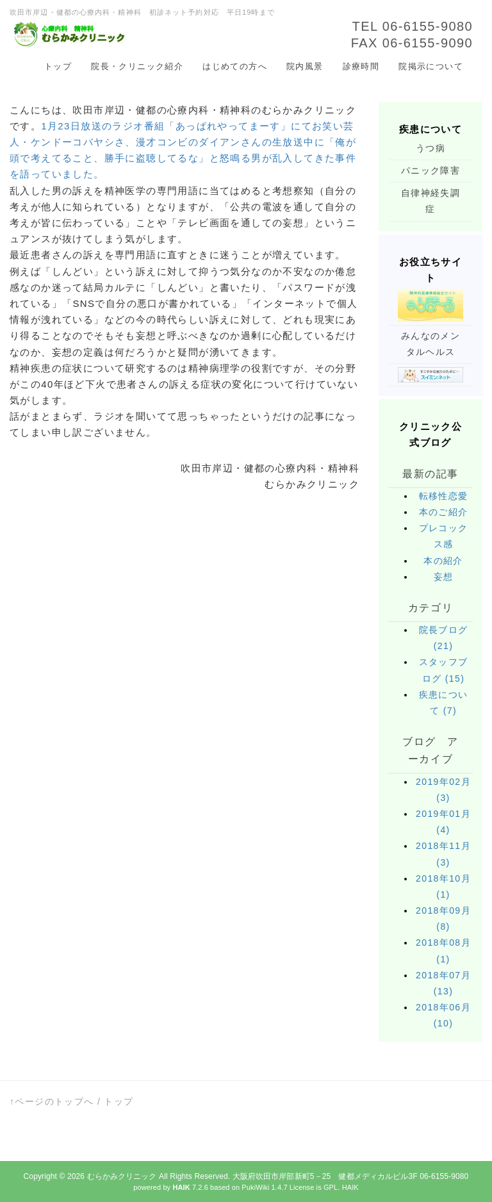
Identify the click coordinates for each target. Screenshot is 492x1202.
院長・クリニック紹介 (137, 66)
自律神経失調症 (430, 201)
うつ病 (430, 148)
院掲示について (430, 66)
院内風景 (305, 66)
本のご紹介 (443, 512)
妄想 (444, 577)
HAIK (350, 1187)
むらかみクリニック (122, 1176)
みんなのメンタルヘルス (430, 344)
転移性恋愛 (443, 496)
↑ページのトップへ (52, 1101)
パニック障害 (430, 170)
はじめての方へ (234, 66)
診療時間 (361, 66)
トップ (58, 66)
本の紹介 (443, 561)
